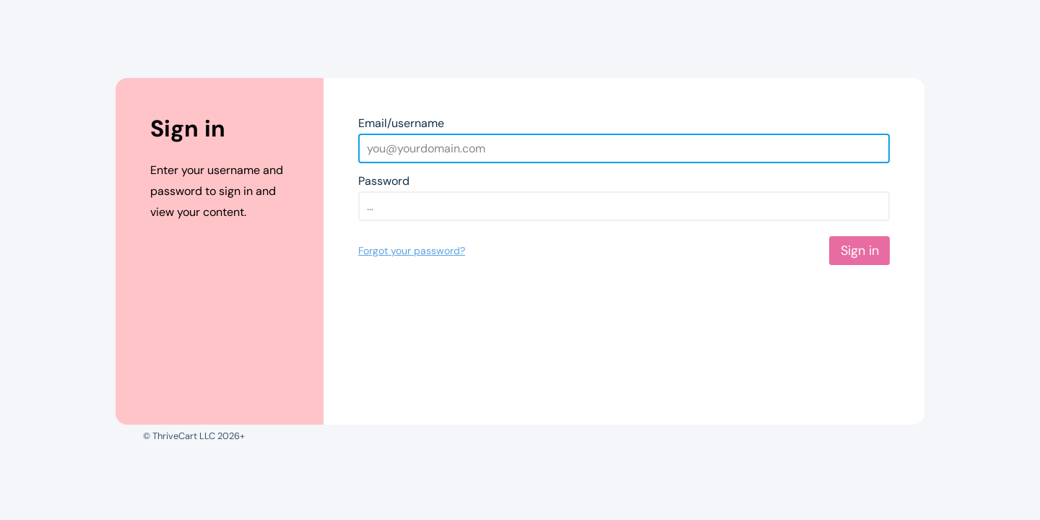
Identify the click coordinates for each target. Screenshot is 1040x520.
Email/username (401, 123)
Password (384, 180)
